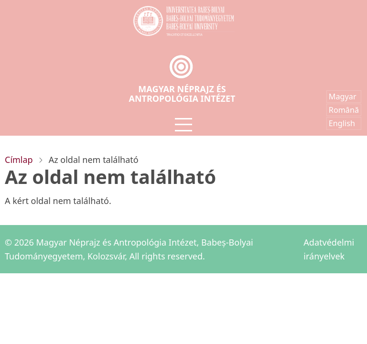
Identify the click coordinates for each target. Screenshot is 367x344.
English (342, 123)
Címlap (19, 159)
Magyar (342, 96)
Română (344, 110)
